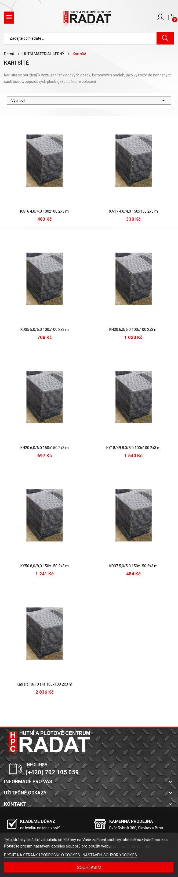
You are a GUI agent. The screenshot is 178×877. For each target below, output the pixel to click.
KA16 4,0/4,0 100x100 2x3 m (44, 211)
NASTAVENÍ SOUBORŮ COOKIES (110, 855)
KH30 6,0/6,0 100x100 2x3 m (133, 329)
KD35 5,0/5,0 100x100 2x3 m (44, 329)
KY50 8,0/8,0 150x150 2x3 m (44, 566)
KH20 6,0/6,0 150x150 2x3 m (44, 448)
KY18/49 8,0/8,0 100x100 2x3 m (133, 448)
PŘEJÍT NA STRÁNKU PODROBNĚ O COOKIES (42, 855)
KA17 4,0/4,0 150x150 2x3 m (133, 211)
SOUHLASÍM (89, 867)
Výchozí (89, 100)
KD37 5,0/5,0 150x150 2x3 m (133, 566)
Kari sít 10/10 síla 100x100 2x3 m (44, 684)
